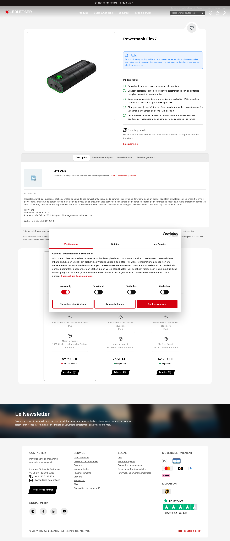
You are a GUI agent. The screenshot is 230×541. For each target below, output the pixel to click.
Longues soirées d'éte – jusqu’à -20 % (114, 3)
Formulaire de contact (47, 480)
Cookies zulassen (157, 304)
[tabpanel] (115, 194)
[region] (71, 76)
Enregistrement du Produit (183, 8)
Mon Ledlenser (81, 458)
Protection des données (130, 465)
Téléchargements (82, 473)
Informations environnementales (134, 473)
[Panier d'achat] (217, 13)
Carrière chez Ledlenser (86, 461)
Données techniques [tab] (102, 158)
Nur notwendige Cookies (73, 304)
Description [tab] (81, 158)
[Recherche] (201, 13)
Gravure (78, 477)
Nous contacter (213, 8)
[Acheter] (69, 372)
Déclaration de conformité (87, 488)
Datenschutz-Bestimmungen (77, 276)
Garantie (200, 8)
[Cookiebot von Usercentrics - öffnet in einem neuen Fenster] (165, 234)
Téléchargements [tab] (146, 158)
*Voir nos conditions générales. (123, 176)
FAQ (76, 484)
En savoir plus (130, 144)
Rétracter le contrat (43, 490)
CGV (120, 458)
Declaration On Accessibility (132, 469)
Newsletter (79, 481)
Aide (224, 8)
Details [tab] (115, 244)
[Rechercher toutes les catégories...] (184, 13)
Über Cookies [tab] (159, 244)
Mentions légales (126, 461)
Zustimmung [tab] (71, 244)
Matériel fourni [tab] (124, 158)
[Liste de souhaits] (210, 13)
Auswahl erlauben (115, 304)
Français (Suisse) (190, 531)
